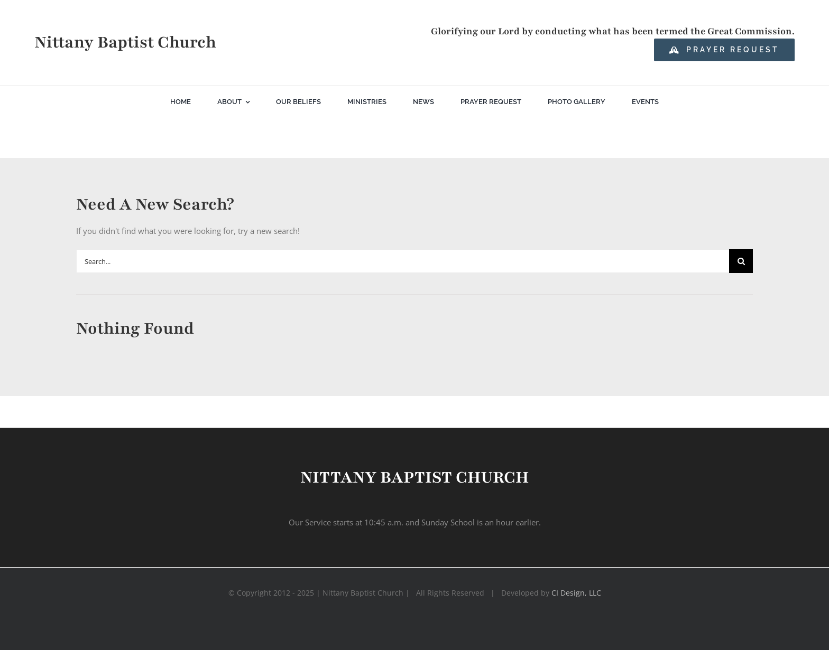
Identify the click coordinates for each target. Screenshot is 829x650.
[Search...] (402, 261)
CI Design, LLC (576, 593)
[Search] (741, 261)
